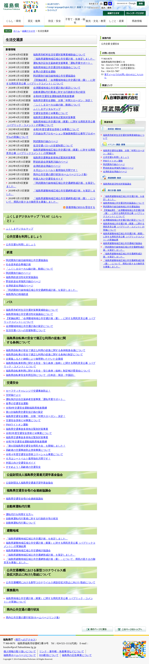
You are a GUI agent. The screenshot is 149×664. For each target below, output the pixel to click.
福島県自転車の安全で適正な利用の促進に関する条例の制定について (44, 354)
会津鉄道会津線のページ (47, 166)
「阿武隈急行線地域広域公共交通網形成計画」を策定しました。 (42, 290)
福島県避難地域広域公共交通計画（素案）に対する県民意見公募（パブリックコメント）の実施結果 (123, 236)
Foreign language (68, 7)
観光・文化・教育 (96, 21)
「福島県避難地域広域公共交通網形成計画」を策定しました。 (40, 555)
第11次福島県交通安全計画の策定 (24, 412)
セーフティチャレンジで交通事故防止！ (28, 390)
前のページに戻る (97, 629)
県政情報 (137, 21)
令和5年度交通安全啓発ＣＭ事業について (56, 129)
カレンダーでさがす (135, 13)
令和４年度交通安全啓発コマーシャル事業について (34, 454)
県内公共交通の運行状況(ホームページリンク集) (60, 174)
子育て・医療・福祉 (75, 21)
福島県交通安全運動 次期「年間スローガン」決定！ (63, 100)
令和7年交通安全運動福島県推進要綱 (26, 441)
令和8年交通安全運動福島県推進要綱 (53, 96)
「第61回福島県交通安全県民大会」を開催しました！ (35, 445)
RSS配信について (49, 655)
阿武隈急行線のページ (45, 141)
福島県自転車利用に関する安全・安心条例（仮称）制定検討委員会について (48, 370)
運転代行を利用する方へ (19, 514)
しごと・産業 (116, 21)
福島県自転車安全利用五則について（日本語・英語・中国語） (40, 375)
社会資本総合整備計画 (18, 264)
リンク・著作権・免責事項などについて (61, 651)
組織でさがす (113, 13)
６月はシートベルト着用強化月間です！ (55, 170)
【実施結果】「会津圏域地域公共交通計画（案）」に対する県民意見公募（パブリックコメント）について (123, 213)
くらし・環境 (13, 21)
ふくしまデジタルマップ (47, 109)
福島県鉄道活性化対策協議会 (22, 277)
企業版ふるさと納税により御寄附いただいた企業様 (34, 359)
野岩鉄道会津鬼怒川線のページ (50, 161)
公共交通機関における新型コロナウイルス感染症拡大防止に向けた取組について (50, 582)
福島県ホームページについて (20, 655)
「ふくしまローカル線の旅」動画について (56, 104)
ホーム (16, 31)
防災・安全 (54, 21)
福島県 (11, 6)
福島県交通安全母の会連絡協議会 (24, 498)
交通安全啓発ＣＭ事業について (50, 113)
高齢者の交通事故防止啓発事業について (28, 450)
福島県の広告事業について (77, 655)
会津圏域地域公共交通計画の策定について (56, 87)
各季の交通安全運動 (44, 71)
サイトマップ (68, 10)
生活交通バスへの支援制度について (53, 145)
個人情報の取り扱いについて (20, 651)
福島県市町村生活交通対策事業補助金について (59, 54)
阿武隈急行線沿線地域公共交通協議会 (54, 75)
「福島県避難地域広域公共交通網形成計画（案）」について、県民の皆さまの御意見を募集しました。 (123, 263)
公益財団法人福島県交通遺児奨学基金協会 (29, 482)
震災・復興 (34, 21)
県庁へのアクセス (25, 639)
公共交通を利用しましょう (21, 244)
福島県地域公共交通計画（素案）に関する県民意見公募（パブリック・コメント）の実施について (123, 226)
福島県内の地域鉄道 (17, 294)
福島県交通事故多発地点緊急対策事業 (54, 117)
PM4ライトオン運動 (17, 424)
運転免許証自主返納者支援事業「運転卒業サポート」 (63, 63)
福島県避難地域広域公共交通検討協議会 (28, 550)
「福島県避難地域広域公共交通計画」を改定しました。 (64, 58)
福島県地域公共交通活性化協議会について (56, 67)
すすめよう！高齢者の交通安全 (23, 467)
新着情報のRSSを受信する (80, 207)
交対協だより (13, 395)
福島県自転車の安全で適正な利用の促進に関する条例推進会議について (45, 350)
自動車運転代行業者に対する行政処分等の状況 (59, 92)
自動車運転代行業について (21, 522)
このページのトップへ (130, 629)
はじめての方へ (68, 4)
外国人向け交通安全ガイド (48, 178)
